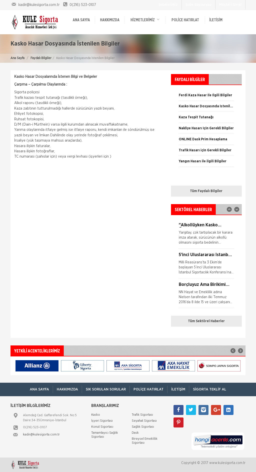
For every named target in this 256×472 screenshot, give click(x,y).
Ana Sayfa (17, 58)
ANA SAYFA (81, 20)
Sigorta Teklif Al (209, 389)
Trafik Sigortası (142, 414)
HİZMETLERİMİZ (145, 19)
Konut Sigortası (102, 426)
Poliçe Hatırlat (185, 20)
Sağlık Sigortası (143, 426)
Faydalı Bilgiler (41, 58)
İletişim (215, 20)
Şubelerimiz (168, 5)
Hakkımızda (110, 20)
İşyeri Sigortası (102, 420)
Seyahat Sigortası (144, 420)
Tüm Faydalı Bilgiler (206, 191)
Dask (135, 432)
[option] (206, 130)
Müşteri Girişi (230, 5)
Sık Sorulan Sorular (106, 389)
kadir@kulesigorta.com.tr (41, 434)
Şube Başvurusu (199, 5)
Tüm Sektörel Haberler (206, 321)
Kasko (95, 414)
